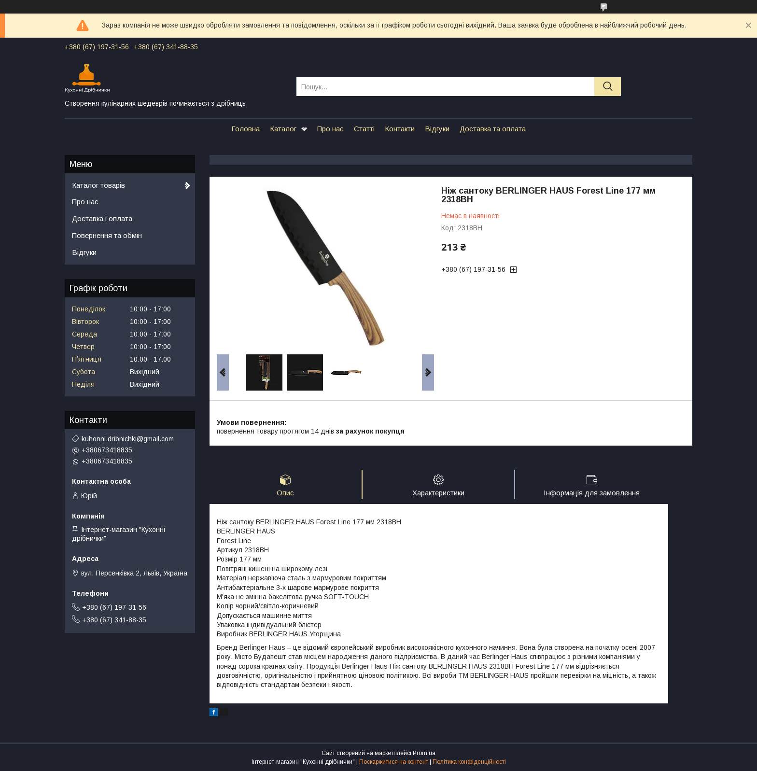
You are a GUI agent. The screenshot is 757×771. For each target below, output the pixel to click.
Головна (245, 129)
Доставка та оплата (493, 129)
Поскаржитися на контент (393, 761)
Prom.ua (424, 753)
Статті (364, 129)
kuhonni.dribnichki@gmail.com (128, 439)
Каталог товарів (98, 185)
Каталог (283, 129)
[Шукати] (607, 86)
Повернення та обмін (107, 235)
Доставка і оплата (102, 218)
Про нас (330, 129)
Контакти (400, 129)
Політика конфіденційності (469, 761)
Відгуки (437, 129)
